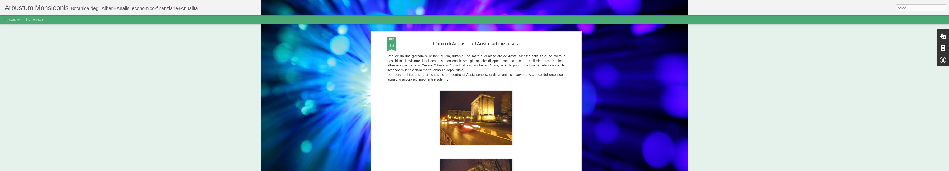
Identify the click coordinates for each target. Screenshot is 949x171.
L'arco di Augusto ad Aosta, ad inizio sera (476, 43)
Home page (34, 19)
